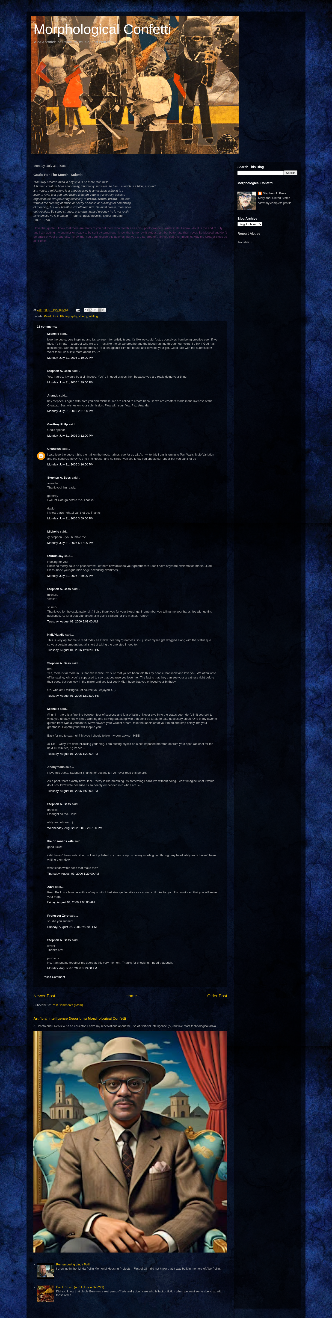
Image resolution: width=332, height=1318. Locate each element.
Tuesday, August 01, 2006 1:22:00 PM (72, 753)
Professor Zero (57, 915)
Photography (68, 316)
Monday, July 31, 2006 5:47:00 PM (70, 543)
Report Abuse (248, 233)
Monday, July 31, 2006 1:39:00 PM (70, 382)
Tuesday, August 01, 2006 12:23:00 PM (73, 695)
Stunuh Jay (55, 556)
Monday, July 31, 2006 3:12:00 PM (70, 435)
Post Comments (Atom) (67, 1005)
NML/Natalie (55, 634)
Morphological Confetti (102, 29)
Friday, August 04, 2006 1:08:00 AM (71, 902)
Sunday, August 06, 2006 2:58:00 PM (72, 927)
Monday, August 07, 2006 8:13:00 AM (72, 968)
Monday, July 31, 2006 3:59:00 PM (70, 518)
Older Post (217, 996)
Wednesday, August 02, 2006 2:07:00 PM (74, 828)
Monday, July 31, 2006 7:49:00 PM (70, 576)
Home (131, 996)
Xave (50, 887)
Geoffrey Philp (57, 424)
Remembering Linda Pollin (73, 1264)
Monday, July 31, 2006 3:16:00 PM (70, 464)
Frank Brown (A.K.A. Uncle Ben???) (80, 1287)
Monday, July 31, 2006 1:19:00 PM (70, 357)
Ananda (52, 395)
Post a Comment (54, 977)
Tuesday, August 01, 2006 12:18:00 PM (73, 650)
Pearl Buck (51, 316)
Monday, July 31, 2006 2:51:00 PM (70, 411)
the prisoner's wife (60, 841)
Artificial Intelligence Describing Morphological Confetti (79, 1018)
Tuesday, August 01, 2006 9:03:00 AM (72, 621)
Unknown (54, 448)
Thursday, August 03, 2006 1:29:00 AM (73, 873)
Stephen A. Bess (59, 371)
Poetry (83, 316)
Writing (93, 316)
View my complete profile (274, 203)
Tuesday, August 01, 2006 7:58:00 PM (72, 791)
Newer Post (44, 996)
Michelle (53, 333)
